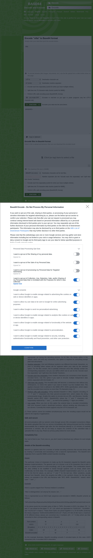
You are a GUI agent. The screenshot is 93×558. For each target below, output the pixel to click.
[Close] (88, 207)
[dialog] (46, 279)
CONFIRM (29, 348)
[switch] (76, 254)
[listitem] (46, 249)
